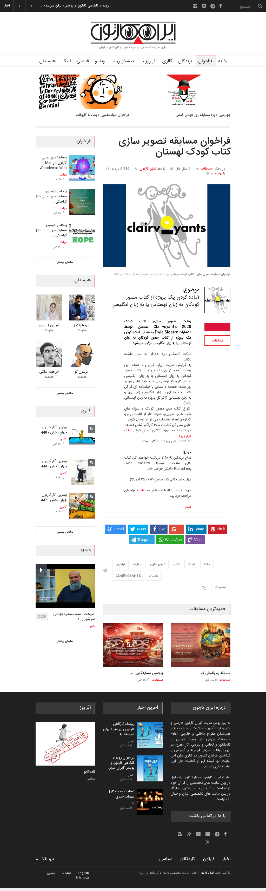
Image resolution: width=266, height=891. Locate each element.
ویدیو (100, 61)
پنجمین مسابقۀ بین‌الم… (145, 673)
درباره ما (66, 873)
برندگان (185, 61)
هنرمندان (47, 61)
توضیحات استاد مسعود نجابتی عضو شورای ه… (75, 617)
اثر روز (151, 61)
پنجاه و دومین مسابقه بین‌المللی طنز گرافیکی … (51, 196)
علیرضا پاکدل (82, 325)
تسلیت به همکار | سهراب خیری (121, 794)
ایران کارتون (148, 169)
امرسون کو (82, 372)
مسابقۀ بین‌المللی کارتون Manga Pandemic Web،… (52, 163)
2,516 (43, 617)
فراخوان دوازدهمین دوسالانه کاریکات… (101, 115)
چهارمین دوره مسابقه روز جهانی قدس (203, 115)
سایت (141, 490)
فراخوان (205, 61)
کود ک (192, 564)
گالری (167, 61)
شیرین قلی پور (48, 325)
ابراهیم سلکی (49, 372)
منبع (188, 507)
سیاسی (91, 778)
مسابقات (206, 169)
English (83, 873)
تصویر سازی (157, 564)
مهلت (63, 174)
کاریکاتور (187, 859)
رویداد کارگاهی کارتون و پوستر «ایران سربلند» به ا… (118, 729)
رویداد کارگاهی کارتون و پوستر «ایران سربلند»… (75, 6)
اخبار (131, 741)
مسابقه (137, 564)
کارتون (209, 859)
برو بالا (48, 859)
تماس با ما (82, 877)
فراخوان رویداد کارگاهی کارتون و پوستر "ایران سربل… (120, 763)
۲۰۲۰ (207, 564)
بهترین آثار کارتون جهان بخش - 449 (54, 430)
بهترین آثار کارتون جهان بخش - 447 (54, 497)
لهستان (153, 575)
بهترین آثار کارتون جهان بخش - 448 (54, 464)
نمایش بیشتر (65, 262)
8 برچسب (218, 173)
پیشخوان (125, 61)
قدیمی (83, 61)
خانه (222, 61)
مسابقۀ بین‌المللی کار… (214, 673)
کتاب (176, 564)
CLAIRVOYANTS (128, 575)
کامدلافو (89, 772)
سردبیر (51, 873)
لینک (66, 61)
